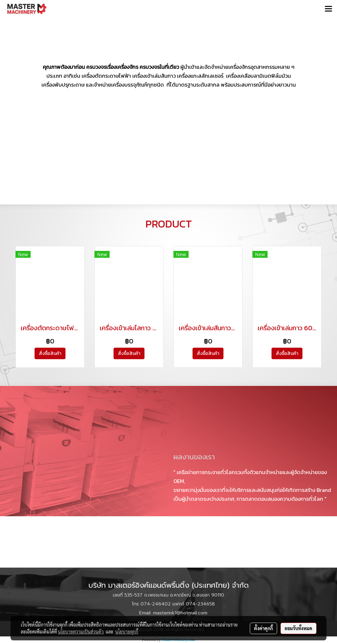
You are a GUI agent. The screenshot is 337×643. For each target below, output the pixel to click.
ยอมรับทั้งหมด (298, 628)
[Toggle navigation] (328, 9)
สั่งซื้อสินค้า (50, 353)
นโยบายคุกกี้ (126, 631)
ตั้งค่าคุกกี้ (263, 628)
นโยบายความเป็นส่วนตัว (81, 631)
